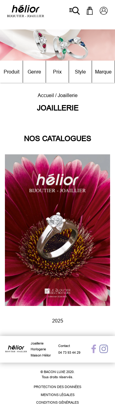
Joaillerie (37, 343)
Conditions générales (57, 402)
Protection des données (57, 387)
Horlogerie (38, 349)
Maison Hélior (41, 355)
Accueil (46, 95)
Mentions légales (58, 395)
